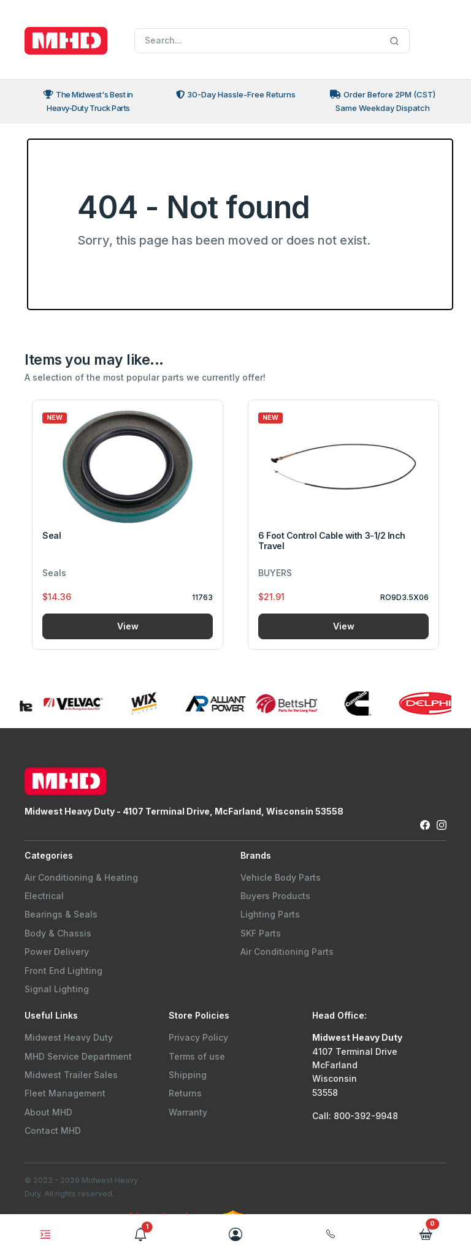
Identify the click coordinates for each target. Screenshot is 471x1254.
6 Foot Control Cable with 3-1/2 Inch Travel (331, 540)
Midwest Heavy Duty (69, 1037)
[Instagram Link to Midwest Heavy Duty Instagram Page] (441, 824)
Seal (51, 535)
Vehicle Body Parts (280, 877)
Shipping (188, 1075)
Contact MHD (53, 1130)
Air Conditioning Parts (287, 951)
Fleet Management (65, 1093)
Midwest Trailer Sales (71, 1075)
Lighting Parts (270, 914)
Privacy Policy (198, 1037)
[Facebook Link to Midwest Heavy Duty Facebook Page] (425, 824)
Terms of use (197, 1056)
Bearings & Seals (61, 914)
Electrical (44, 896)
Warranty (188, 1112)
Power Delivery (57, 951)
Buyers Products (275, 896)
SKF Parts (260, 933)
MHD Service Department (78, 1056)
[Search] (272, 41)
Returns (185, 1093)
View (128, 626)
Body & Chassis (58, 933)
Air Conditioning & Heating (81, 877)
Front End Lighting (63, 970)
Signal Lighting (57, 989)
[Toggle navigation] (45, 1234)
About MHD (48, 1112)
